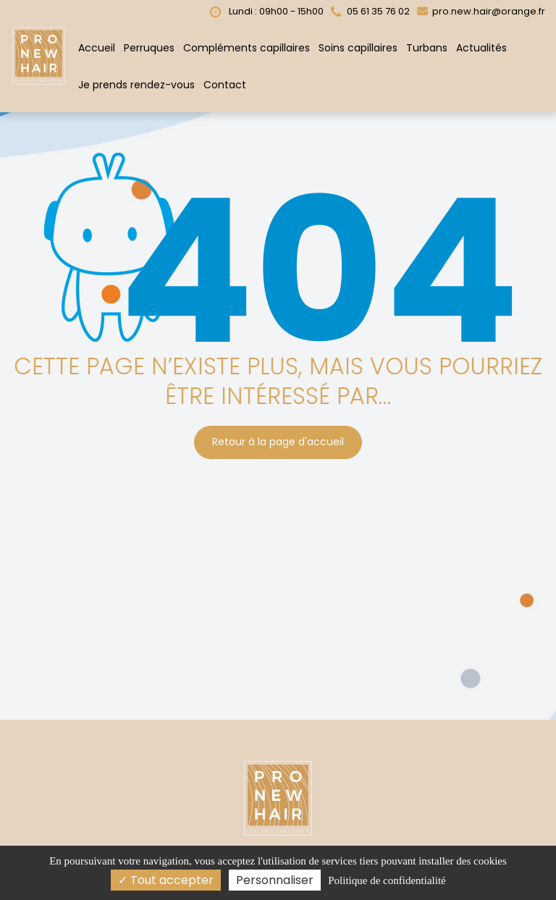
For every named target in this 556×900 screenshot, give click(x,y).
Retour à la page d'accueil (278, 437)
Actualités (481, 45)
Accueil (96, 45)
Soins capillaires (358, 45)
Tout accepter (166, 880)
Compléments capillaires (246, 45)
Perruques (149, 45)
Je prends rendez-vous (136, 82)
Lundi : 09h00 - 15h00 (267, 9)
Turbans (426, 45)
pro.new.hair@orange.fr (481, 9)
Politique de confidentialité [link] (386, 880)
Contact (224, 82)
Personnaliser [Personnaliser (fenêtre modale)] (274, 880)
